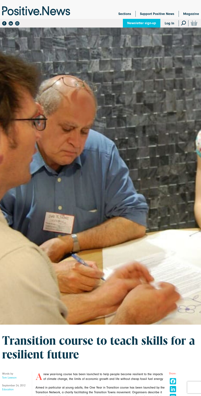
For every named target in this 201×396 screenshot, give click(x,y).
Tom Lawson (9, 377)
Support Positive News (157, 14)
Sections (124, 14)
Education (8, 389)
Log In (169, 23)
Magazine (191, 14)
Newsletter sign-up (141, 23)
